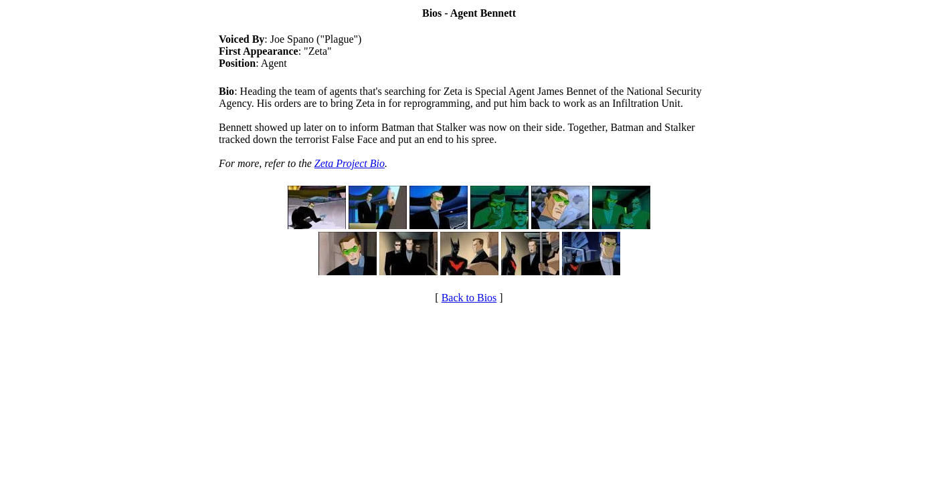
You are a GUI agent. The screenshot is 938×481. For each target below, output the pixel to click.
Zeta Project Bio (349, 163)
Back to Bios (469, 297)
